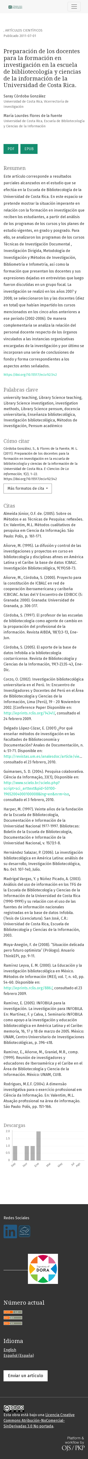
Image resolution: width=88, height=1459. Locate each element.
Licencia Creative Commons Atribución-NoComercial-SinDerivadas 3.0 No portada (39, 1420)
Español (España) (19, 1355)
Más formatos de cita (26, 488)
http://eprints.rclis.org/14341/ (29, 713)
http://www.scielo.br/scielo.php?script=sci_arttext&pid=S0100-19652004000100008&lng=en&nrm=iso (36, 788)
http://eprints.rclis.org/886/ (28, 988)
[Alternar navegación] (74, 6)
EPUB (29, 149)
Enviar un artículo (25, 1375)
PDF (11, 149)
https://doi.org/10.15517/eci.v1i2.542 (30, 375)
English (10, 1350)
